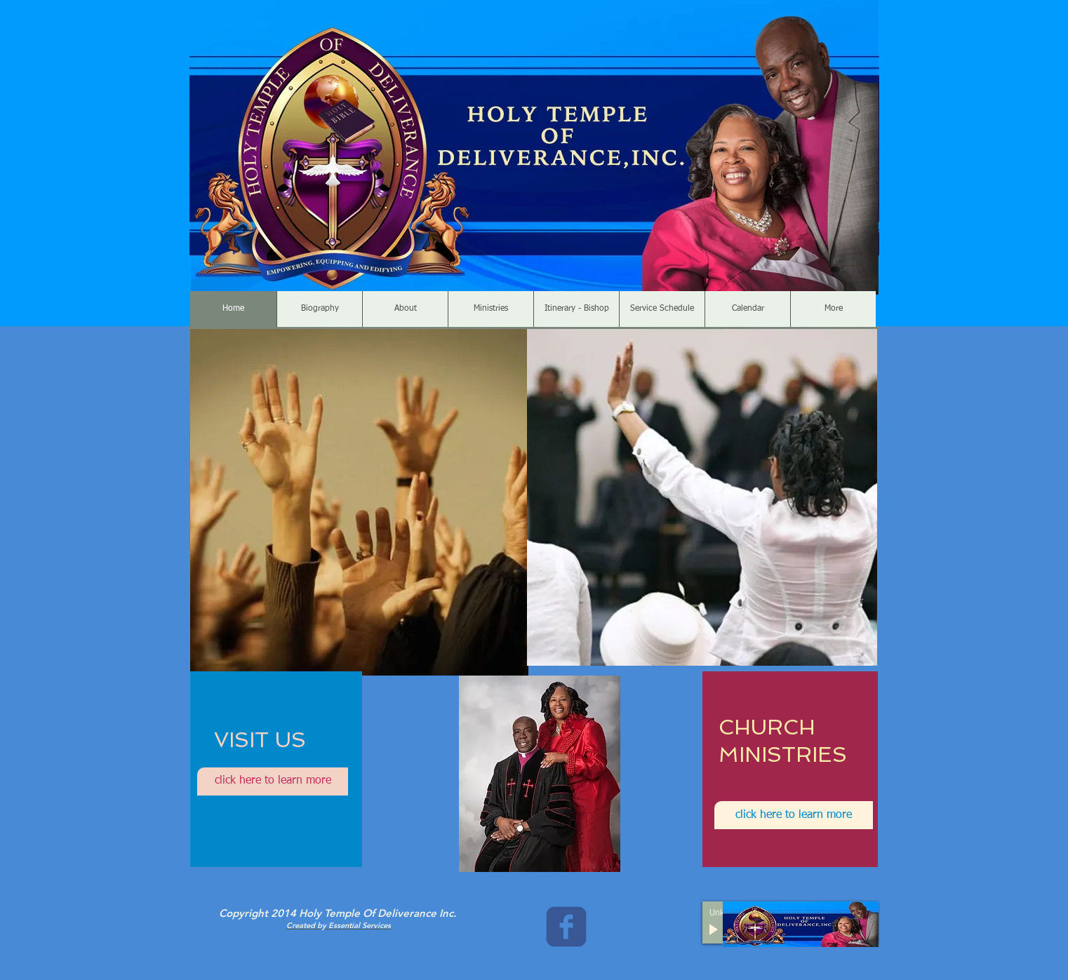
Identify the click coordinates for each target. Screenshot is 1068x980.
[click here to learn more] (272, 781)
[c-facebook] (566, 926)
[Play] (715, 930)
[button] (359, 502)
